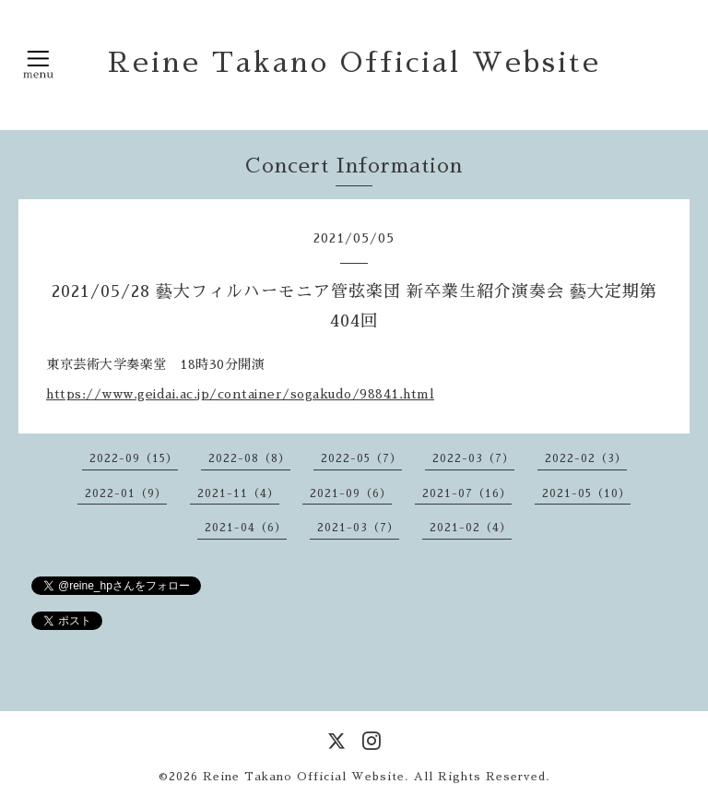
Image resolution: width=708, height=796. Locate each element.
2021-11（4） (238, 493)
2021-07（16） (467, 493)
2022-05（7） (361, 458)
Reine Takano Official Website (354, 63)
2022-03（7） (473, 458)
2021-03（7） (358, 527)
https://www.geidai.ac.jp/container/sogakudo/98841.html (240, 393)
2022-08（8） (249, 458)
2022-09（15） (133, 458)
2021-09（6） (351, 493)
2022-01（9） (126, 493)
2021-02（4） (471, 527)
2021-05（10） (586, 493)
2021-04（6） (246, 527)
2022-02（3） (586, 458)
